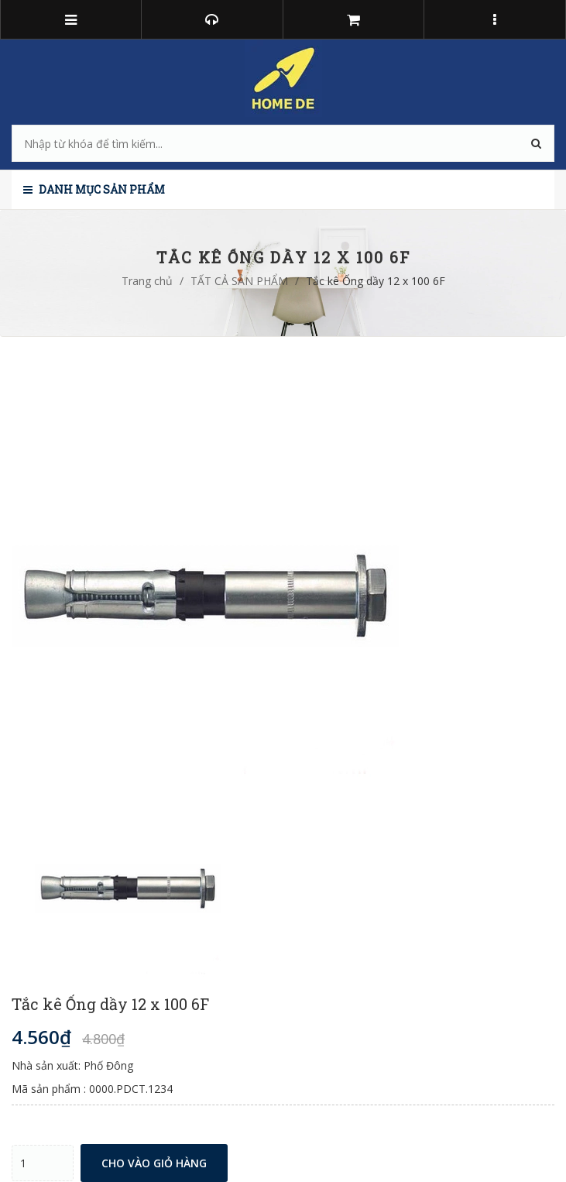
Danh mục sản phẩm (94, 189)
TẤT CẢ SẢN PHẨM (239, 280)
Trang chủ (147, 280)
